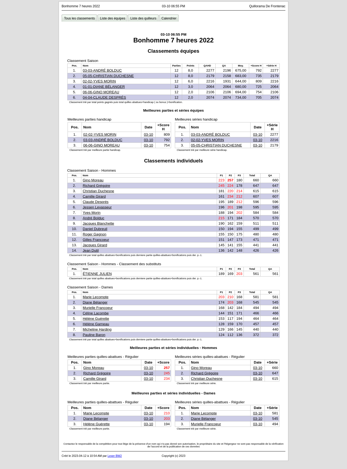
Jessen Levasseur (97, 207)
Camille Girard (94, 196)
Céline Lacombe (96, 313)
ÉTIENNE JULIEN (97, 274)
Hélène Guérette (96, 319)
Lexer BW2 (115, 455)
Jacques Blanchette (98, 223)
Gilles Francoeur (96, 240)
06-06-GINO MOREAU (101, 92)
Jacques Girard (95, 245)
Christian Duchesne (98, 191)
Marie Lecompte (96, 297)
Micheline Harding (97, 329)
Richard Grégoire (96, 186)
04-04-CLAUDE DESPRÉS (104, 97)
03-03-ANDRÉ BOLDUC (102, 70)
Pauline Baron (94, 335)
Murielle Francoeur (98, 308)
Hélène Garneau (96, 324)
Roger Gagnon (94, 234)
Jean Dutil (91, 250)
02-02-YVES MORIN (99, 81)
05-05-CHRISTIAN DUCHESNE (108, 76)
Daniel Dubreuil (95, 229)
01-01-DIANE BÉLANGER (104, 87)
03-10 (148, 134)
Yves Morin (92, 213)
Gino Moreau (93, 180)
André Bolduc (93, 218)
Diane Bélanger (95, 302)
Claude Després (96, 202)
